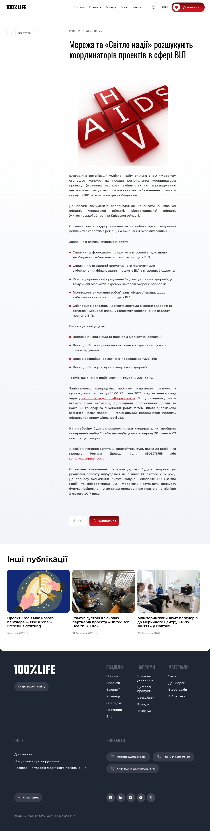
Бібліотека (176, 696)
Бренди (111, 7)
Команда (113, 696)
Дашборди (176, 683)
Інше (135, 7)
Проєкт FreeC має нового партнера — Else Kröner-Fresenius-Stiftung (30, 622)
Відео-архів (177, 689)
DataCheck (145, 697)
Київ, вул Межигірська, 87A (133, 768)
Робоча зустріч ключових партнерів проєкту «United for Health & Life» (100, 622)
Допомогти (191, 7)
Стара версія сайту (31, 686)
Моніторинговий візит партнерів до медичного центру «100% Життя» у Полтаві (167, 622)
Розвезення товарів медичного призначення (50, 767)
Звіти (172, 676)
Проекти (95, 7)
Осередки (114, 703)
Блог (124, 7)
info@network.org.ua (128, 757)
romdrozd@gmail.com (86, 458)
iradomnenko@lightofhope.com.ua (108, 398)
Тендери (144, 711)
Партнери (114, 709)
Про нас (79, 7)
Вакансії (112, 689)
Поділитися (107, 521)
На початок (28, 797)
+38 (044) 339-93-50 (173, 757)
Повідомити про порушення (36, 761)
